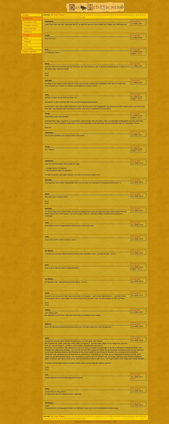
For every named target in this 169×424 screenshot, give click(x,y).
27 (113, 15)
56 (71, 17)
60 (79, 17)
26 (111, 15)
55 (69, 17)
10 (78, 15)
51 (60, 17)
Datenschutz (88, 422)
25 (109, 15)
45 (48, 17)
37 (134, 15)
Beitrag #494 (135, 223)
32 (124, 15)
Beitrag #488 (135, 133)
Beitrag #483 (135, 50)
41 (142, 15)
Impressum (78, 422)
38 (136, 15)
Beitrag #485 (135, 81)
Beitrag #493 (135, 209)
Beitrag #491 (135, 180)
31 (122, 15)
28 (115, 15)
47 (52, 17)
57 (73, 17)
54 (67, 17)
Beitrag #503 (135, 375)
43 (44, 17)
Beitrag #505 (135, 403)
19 (96, 15)
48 (54, 17)
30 (119, 15)
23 (105, 15)
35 (130, 15)
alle (84, 17)
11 (80, 15)
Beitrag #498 (135, 279)
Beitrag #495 (135, 237)
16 (90, 15)
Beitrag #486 (135, 95)
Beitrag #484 (135, 64)
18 (94, 15)
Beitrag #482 (135, 36)
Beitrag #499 (135, 293)
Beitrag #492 (135, 194)
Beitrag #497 (135, 265)
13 (84, 15)
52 (62, 17)
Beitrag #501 (135, 324)
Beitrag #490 (135, 161)
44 (46, 17)
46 (50, 17)
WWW (139, 54)
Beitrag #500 (135, 310)
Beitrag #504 (135, 389)
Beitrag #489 (135, 147)
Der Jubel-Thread (57, 15)
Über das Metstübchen (103, 422)
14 (86, 15)
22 (103, 15)
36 (132, 15)
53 (64, 17)
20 (99, 15)
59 (77, 17)
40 (140, 15)
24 (107, 15)
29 (117, 15)
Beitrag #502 (135, 338)
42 (144, 15)
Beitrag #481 (135, 22)
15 (88, 15)
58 (75, 17)
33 (126, 15)
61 (81, 17)
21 (101, 15)
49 (56, 17)
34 (128, 15)
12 (82, 15)
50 (58, 17)
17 (92, 15)
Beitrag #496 (135, 251)
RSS (115, 422)
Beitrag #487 (135, 114)
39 (138, 15)
